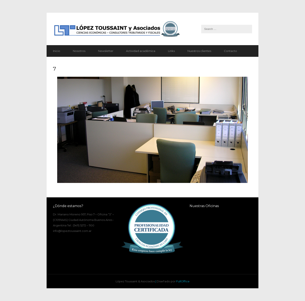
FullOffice (183, 281)
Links (171, 51)
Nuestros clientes (199, 51)
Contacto (230, 51)
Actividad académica (140, 51)
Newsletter (105, 51)
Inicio (56, 51)
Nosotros (79, 51)
